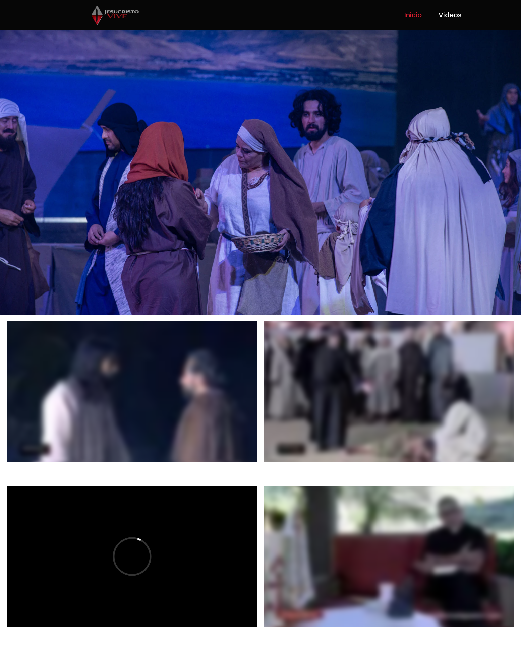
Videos (450, 15)
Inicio (413, 15)
